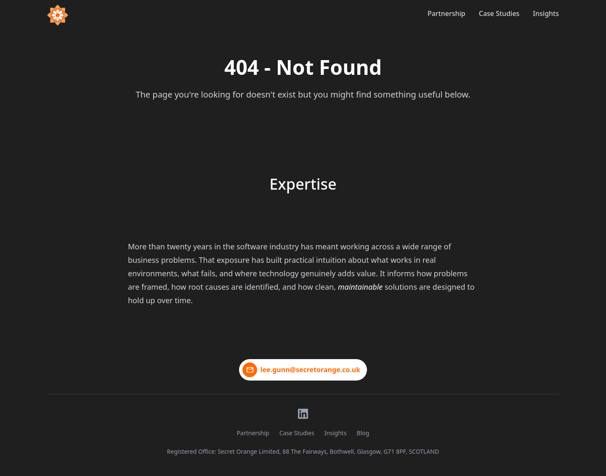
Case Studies (499, 13)
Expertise (302, 184)
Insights (546, 13)
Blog (363, 433)
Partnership (446, 13)
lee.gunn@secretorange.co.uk (310, 369)
